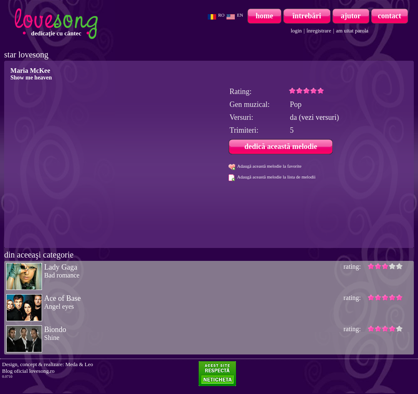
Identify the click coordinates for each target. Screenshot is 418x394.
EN (240, 14)
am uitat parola (352, 30)
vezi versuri (318, 117)
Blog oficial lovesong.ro (28, 371)
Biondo (55, 329)
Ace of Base (62, 298)
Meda (71, 364)
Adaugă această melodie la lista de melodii (276, 176)
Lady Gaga (60, 267)
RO (221, 14)
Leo (89, 364)
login (296, 30)
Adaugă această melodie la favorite (269, 166)
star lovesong (26, 54)
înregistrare (318, 30)
